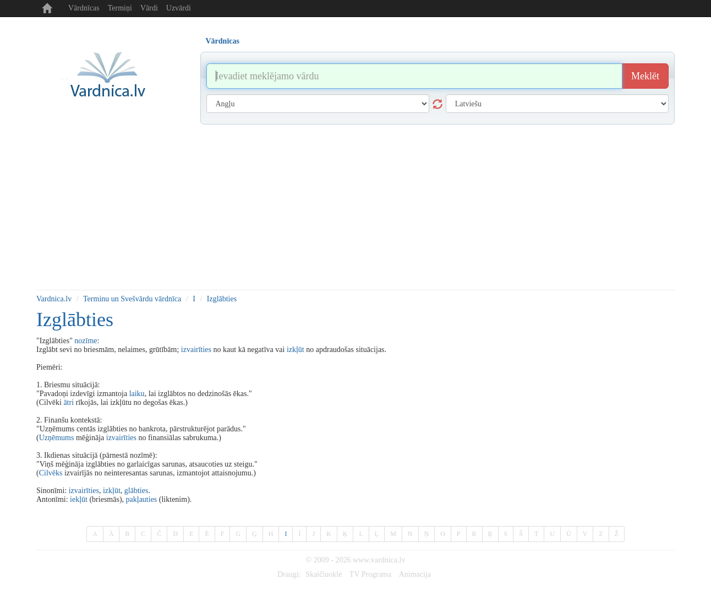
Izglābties (222, 299)
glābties (136, 490)
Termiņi (120, 8)
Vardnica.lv (54, 299)
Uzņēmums (56, 438)
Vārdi (149, 8)
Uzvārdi (178, 8)
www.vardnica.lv (379, 560)
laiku (137, 393)
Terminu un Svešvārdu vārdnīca (132, 299)
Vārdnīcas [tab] (222, 41)
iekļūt (78, 499)
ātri (68, 402)
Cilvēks (51, 473)
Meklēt (645, 76)
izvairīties (196, 349)
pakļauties (141, 499)
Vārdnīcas (84, 8)
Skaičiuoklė (323, 574)
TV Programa (370, 574)
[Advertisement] (355, 207)
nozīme (85, 341)
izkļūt (295, 349)
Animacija (415, 574)
